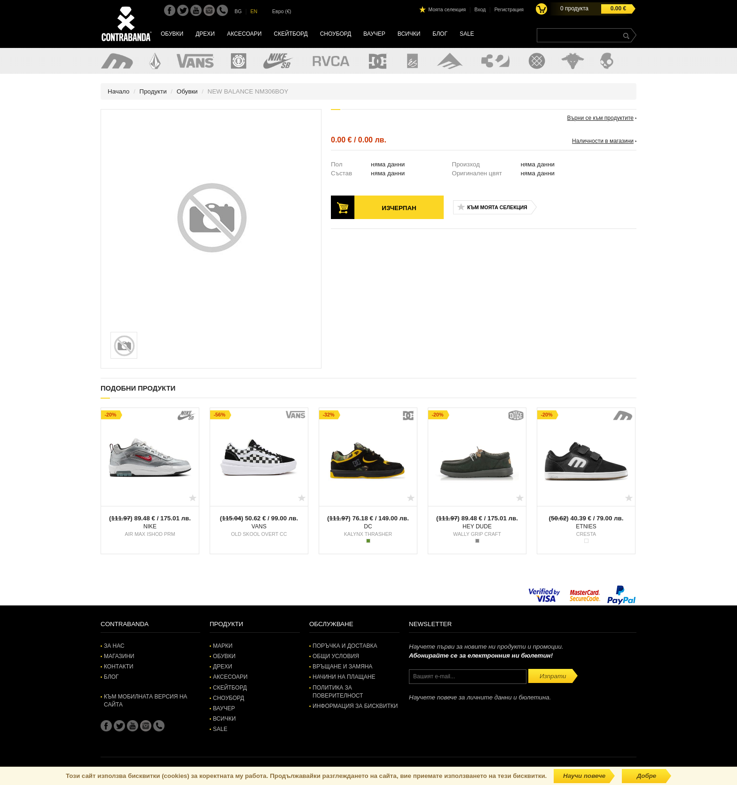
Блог (439, 34)
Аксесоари (244, 34)
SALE (467, 34)
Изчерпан (399, 208)
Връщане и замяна (342, 666)
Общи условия (336, 656)
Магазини (119, 656)
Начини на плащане (344, 677)
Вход (480, 9)
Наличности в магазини (603, 141)
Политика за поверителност (338, 691)
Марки (223, 646)
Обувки (172, 34)
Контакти (118, 666)
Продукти (153, 91)
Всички (409, 34)
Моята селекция (447, 9)
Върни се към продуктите (600, 118)
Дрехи (205, 34)
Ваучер (374, 34)
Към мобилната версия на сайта (145, 700)
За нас (114, 646)
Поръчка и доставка (345, 646)
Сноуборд (335, 34)
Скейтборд (291, 34)
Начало (118, 91)
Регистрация (509, 9)
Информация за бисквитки (355, 706)
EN (254, 11)
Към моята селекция (497, 207)
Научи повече (584, 775)
